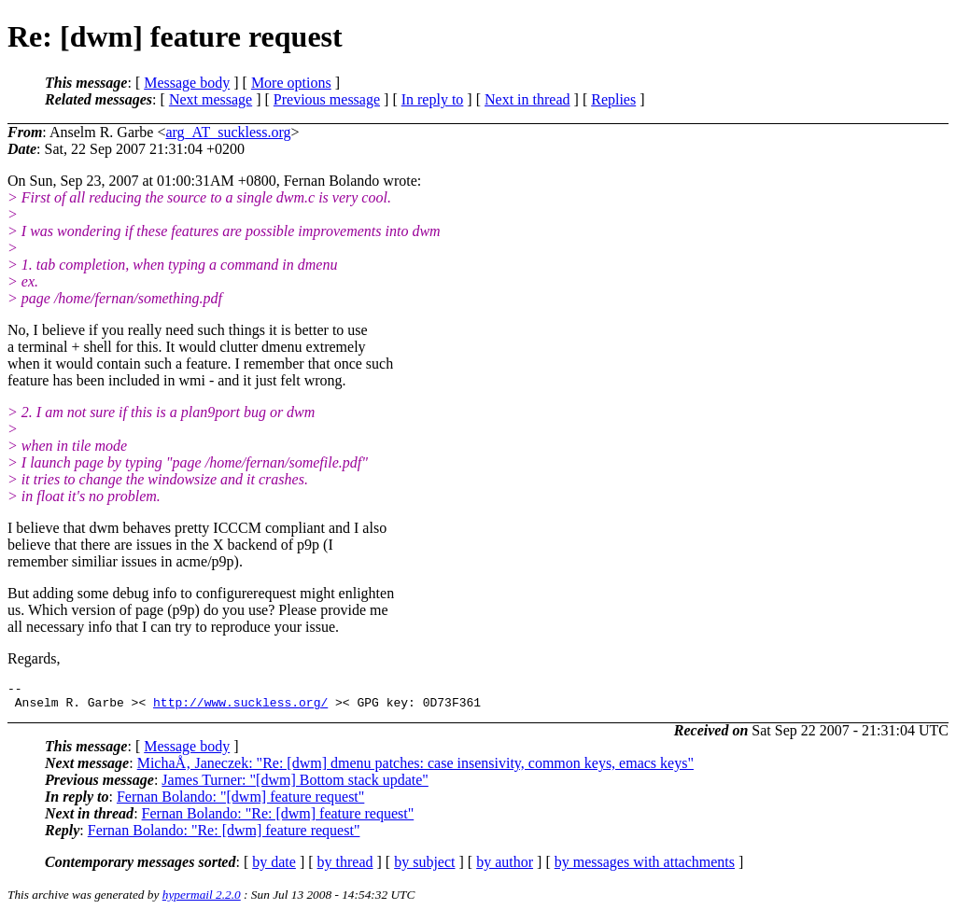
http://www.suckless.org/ (240, 707)
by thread (345, 867)
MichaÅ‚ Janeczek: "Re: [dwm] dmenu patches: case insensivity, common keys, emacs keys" (415, 768)
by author (504, 867)
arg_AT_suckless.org (227, 132)
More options (291, 83)
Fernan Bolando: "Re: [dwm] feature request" (278, 819)
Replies (613, 99)
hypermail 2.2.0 (201, 900)
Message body (187, 83)
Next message (210, 99)
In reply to (432, 99)
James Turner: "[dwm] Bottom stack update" (295, 785)
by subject (424, 867)
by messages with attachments (645, 867)
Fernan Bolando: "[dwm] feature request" (240, 802)
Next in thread (527, 99)
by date (274, 867)
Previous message (327, 99)
